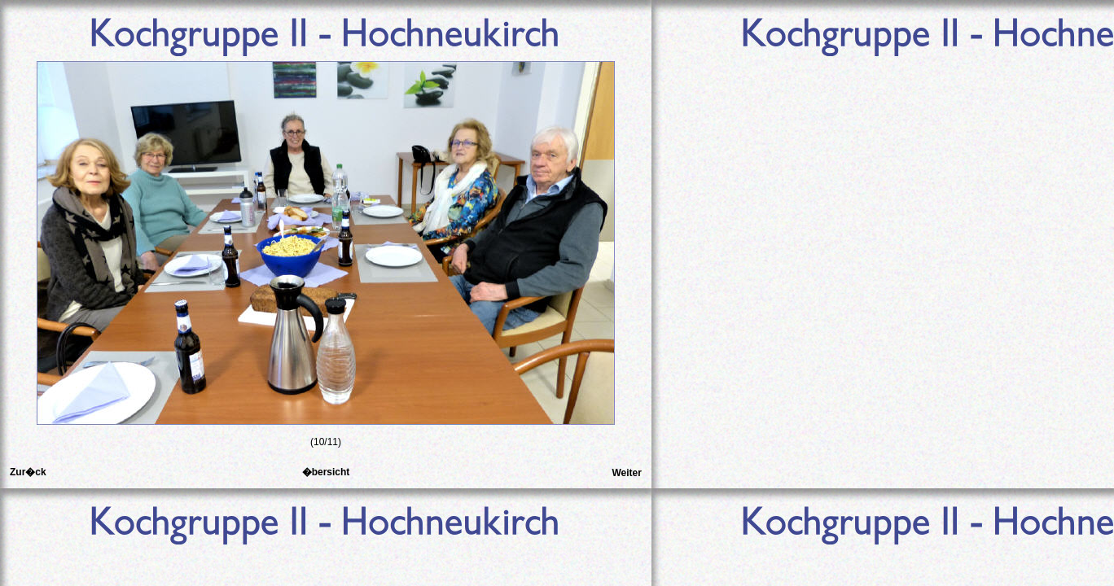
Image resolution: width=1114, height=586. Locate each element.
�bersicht (326, 472)
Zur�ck (28, 472)
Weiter (626, 473)
